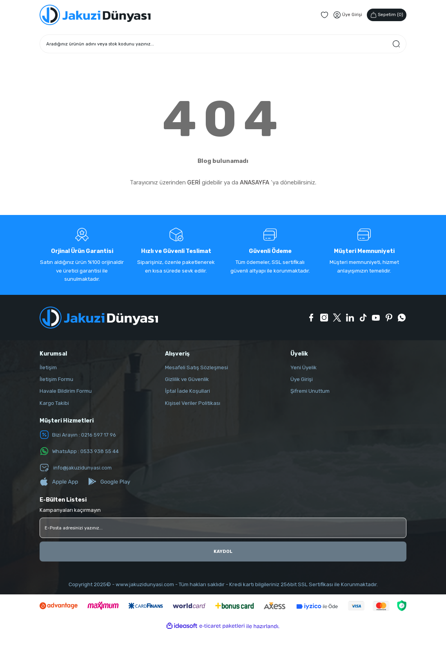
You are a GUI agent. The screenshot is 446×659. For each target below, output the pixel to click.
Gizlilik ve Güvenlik (187, 379)
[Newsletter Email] (223, 528)
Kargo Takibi (54, 403)
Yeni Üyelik (303, 367)
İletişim (48, 367)
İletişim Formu (56, 379)
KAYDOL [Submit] (223, 551)
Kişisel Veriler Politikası (192, 403)
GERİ (193, 182)
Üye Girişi (301, 379)
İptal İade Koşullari (187, 391)
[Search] (223, 43)
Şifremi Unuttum (310, 391)
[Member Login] (347, 15)
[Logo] (95, 15)
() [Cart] (386, 14)
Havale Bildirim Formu (66, 391)
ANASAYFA (254, 182)
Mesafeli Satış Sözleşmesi (196, 367)
